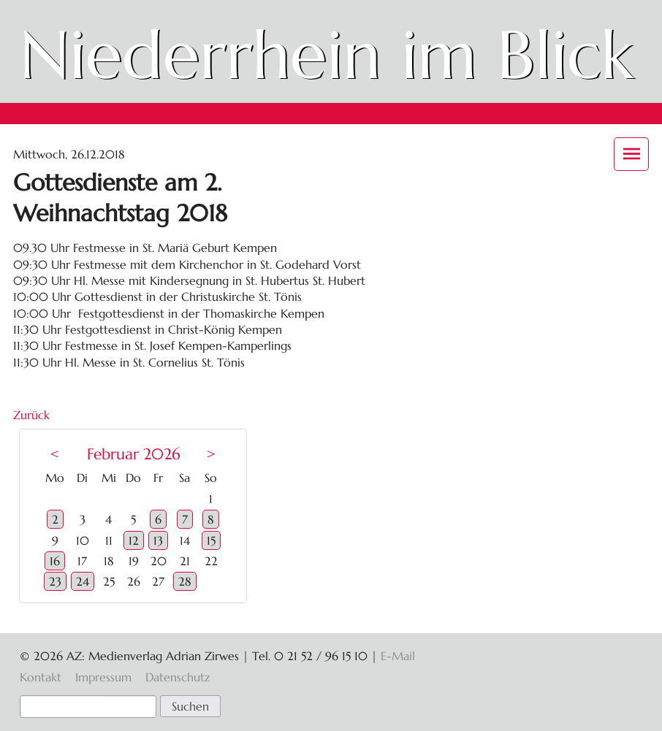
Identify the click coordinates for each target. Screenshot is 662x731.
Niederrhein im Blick (327, 54)
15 (211, 540)
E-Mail (398, 655)
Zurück (31, 414)
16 (55, 561)
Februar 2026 (133, 454)
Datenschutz (177, 677)
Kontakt (40, 677)
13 (158, 540)
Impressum (103, 677)
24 (82, 581)
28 (184, 581)
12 (134, 540)
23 (55, 581)
